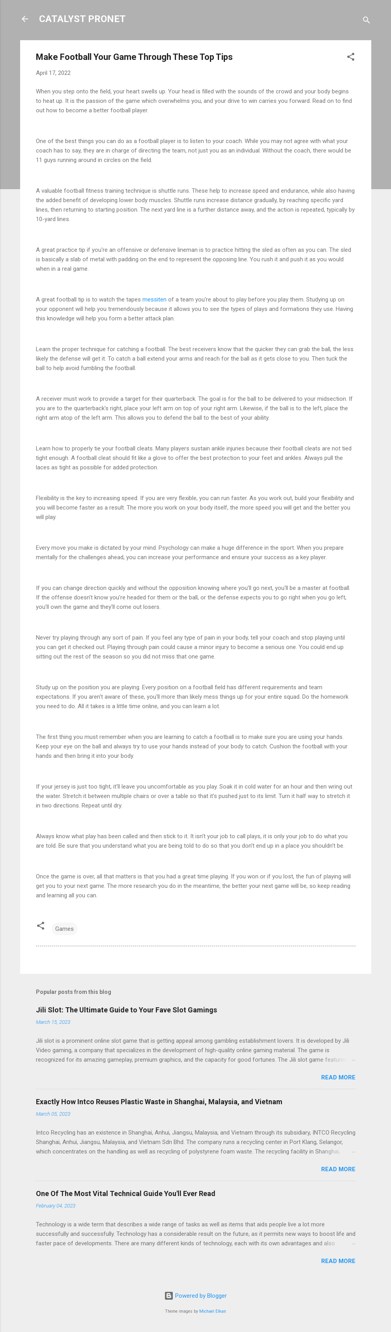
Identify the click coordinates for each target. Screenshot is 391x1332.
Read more (338, 1077)
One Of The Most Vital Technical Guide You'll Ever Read (125, 1193)
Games (64, 928)
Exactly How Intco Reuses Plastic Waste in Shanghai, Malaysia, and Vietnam (159, 1102)
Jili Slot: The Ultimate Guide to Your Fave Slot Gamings (126, 1010)
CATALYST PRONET (82, 18)
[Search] (366, 21)
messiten (154, 299)
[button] (350, 58)
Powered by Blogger (195, 1295)
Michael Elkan (212, 1311)
